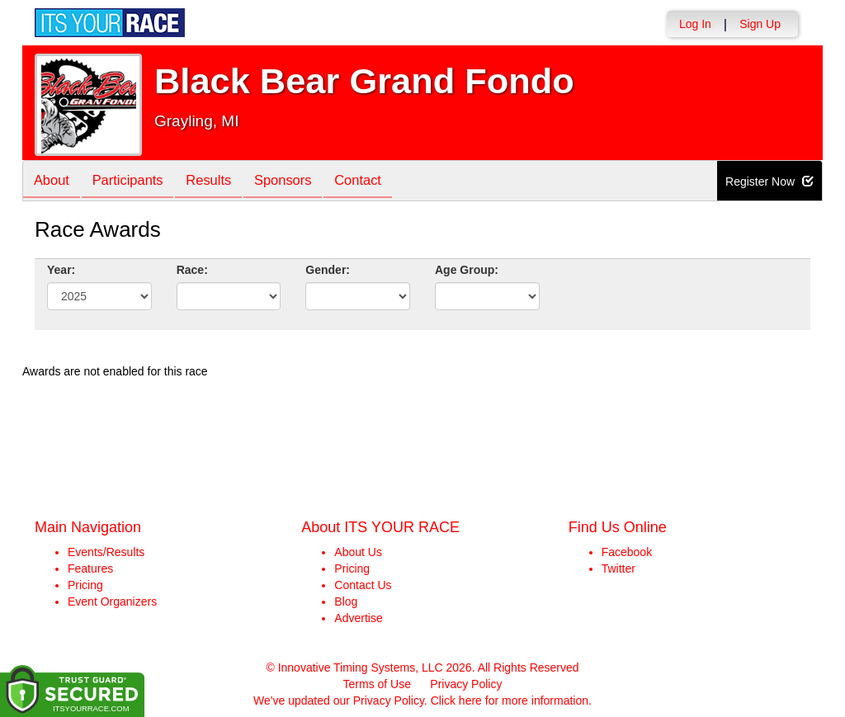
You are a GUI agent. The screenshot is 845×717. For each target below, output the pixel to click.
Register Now (769, 181)
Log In (695, 24)
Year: (61, 269)
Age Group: (466, 269)
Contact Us (362, 585)
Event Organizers (112, 601)
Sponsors (299, 182)
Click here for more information (509, 700)
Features (90, 568)
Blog (345, 601)
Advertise (358, 618)
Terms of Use (377, 684)
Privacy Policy (466, 684)
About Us (358, 552)
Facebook (627, 552)
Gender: (327, 269)
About (53, 182)
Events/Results (106, 552)
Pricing (85, 585)
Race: (192, 269)
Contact (378, 182)
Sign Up (760, 24)
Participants (134, 182)
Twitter (618, 568)
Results (220, 182)
